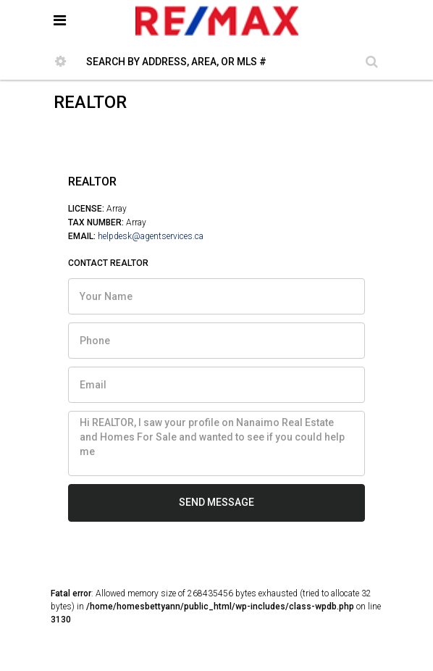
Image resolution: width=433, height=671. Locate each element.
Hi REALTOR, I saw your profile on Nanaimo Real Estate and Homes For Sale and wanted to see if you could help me (216, 443)
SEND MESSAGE (216, 502)
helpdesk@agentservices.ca (150, 236)
